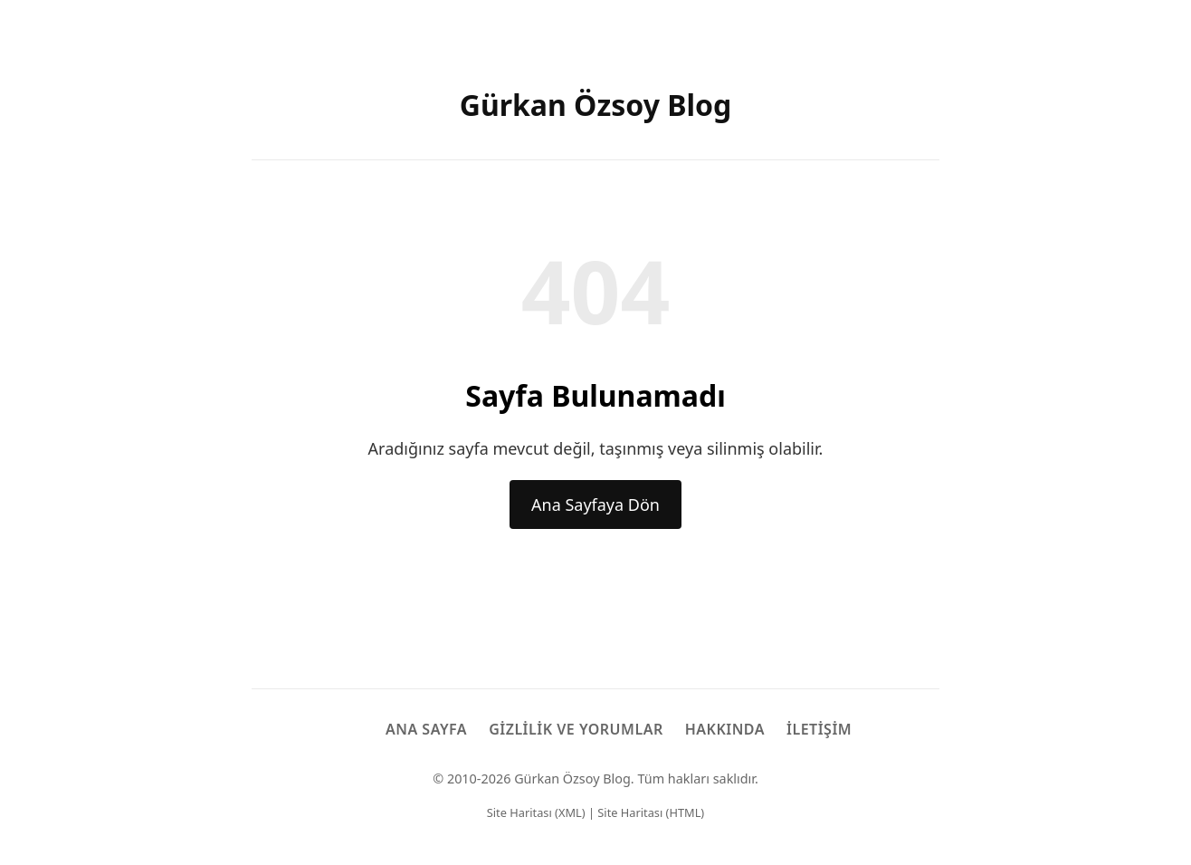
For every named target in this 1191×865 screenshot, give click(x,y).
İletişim (819, 729)
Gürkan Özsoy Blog (596, 104)
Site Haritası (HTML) (650, 812)
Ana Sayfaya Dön (595, 504)
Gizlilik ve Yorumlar (576, 729)
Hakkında (725, 729)
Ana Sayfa (426, 729)
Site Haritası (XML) (536, 812)
